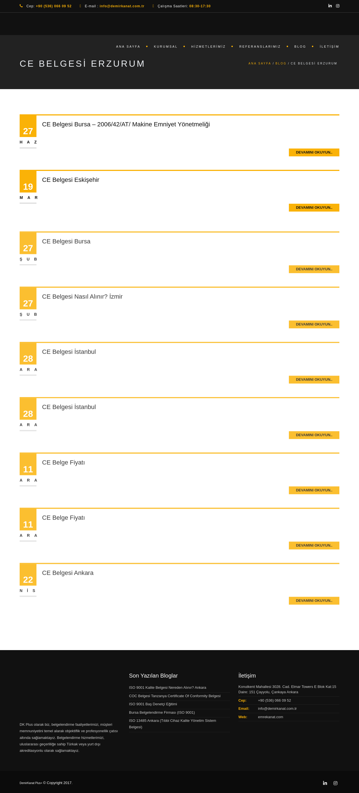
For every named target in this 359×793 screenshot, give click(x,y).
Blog (300, 46)
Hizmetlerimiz (208, 46)
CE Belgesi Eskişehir (70, 179)
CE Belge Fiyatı (63, 478)
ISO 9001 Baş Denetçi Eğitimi (153, 704)
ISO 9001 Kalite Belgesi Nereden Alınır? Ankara (167, 687)
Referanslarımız (260, 46)
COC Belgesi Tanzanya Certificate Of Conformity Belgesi (174, 696)
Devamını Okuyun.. (314, 152)
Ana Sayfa (128, 46)
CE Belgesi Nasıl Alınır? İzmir (82, 312)
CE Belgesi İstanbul (69, 368)
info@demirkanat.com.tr (277, 708)
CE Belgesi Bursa (66, 257)
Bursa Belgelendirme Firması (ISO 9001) (162, 712)
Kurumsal (166, 46)
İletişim (329, 46)
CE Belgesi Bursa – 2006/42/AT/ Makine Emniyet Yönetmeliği (126, 124)
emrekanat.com (270, 717)
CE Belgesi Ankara (67, 589)
